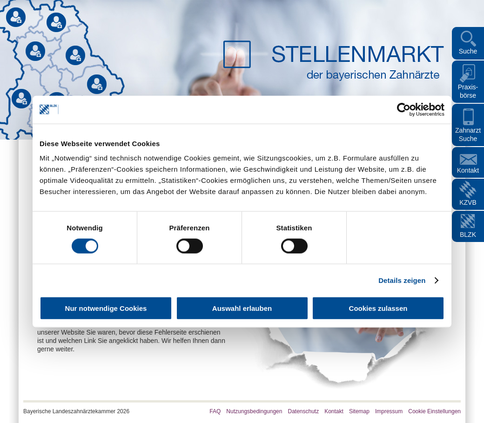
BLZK (468, 234)
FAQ (215, 411)
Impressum (389, 411)
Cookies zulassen (378, 308)
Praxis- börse (468, 91)
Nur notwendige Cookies (106, 308)
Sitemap (359, 411)
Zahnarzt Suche (468, 134)
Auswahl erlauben (242, 308)
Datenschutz (303, 411)
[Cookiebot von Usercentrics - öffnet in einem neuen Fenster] (403, 109)
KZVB (468, 202)
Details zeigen (401, 280)
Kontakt (468, 170)
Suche (468, 51)
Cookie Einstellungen (434, 411)
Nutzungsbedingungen (254, 411)
